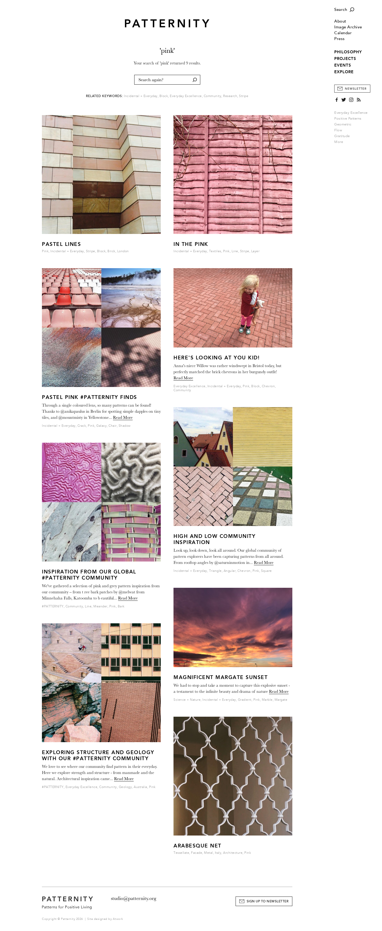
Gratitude (342, 136)
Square (266, 571)
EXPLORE (344, 71)
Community (213, 96)
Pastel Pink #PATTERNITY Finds (89, 397)
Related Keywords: (104, 96)
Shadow (125, 426)
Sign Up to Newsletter (268, 901)
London (123, 251)
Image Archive (348, 27)
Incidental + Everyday (141, 96)
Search (340, 9)
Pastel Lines (61, 244)
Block (163, 96)
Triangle (215, 571)
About (340, 21)
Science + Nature (187, 700)
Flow (338, 130)
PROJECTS (345, 58)
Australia (140, 787)
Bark (121, 606)
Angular (230, 571)
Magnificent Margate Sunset (220, 677)
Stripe (243, 96)
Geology (125, 787)
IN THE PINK (190, 244)
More (340, 142)
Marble (267, 700)
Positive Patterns (348, 118)
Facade (196, 853)
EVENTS (342, 65)
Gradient (244, 700)
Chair (112, 426)
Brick (111, 251)
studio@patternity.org (133, 898)
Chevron (268, 386)
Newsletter (356, 88)
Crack (81, 426)
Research (230, 96)
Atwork (118, 919)
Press (339, 39)
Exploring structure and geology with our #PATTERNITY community (98, 755)
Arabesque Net (197, 846)
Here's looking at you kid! (216, 358)
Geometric (342, 124)
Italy (218, 853)
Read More (123, 417)
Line (88, 606)
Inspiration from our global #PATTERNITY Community (89, 575)
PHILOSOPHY (348, 52)
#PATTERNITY (53, 606)
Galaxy (101, 426)
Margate (281, 700)
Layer (255, 251)
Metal (208, 853)
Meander (100, 606)
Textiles (215, 251)
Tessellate (181, 853)
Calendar (343, 33)
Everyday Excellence (351, 113)
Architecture (232, 853)
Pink (45, 251)
